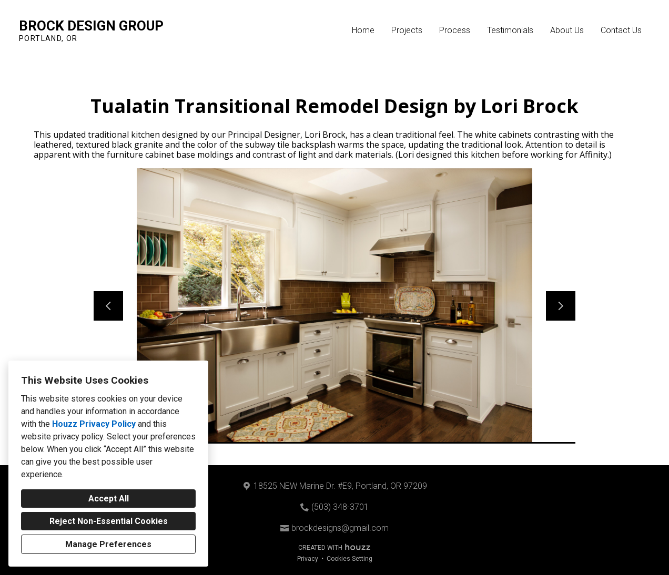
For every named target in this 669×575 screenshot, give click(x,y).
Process (454, 30)
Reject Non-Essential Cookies (108, 521)
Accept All (108, 499)
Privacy (307, 558)
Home (363, 30)
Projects (406, 30)
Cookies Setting (349, 558)
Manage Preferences (108, 544)
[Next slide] (560, 306)
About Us (567, 30)
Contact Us (621, 30)
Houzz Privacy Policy (94, 424)
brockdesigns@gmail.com (340, 528)
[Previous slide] (108, 306)
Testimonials (510, 30)
